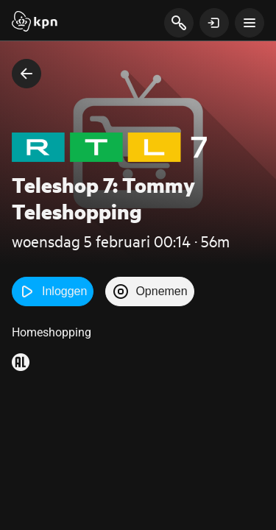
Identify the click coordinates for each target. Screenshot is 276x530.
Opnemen (149, 291)
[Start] (34, 23)
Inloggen (52, 291)
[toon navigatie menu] (249, 23)
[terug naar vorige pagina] (26, 73)
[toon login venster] (214, 23)
